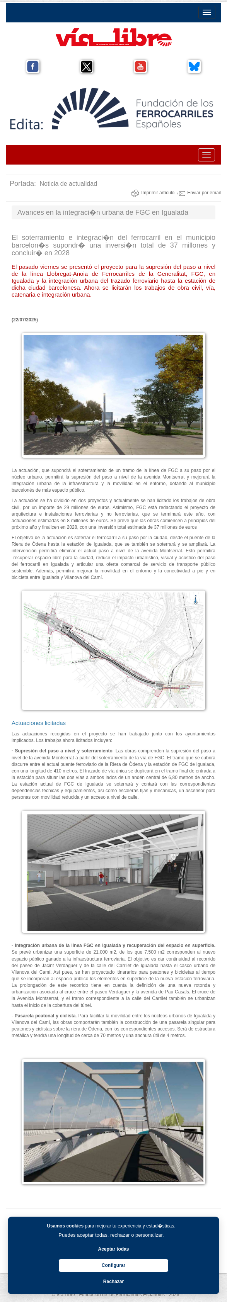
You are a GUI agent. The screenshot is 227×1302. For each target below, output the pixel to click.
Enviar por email (199, 192)
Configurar (113, 1265)
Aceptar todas (113, 1249)
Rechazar (113, 1281)
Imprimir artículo (152, 192)
